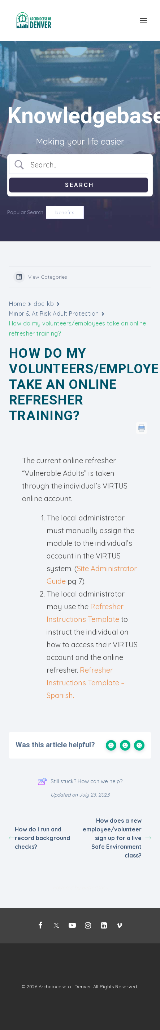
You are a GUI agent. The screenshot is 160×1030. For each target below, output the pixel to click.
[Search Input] (84, 164)
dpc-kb (44, 303)
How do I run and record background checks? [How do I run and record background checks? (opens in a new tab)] (39, 838)
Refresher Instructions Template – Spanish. (86, 682)
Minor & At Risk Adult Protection (54, 313)
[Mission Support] (34, 21)
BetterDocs (95, 887)
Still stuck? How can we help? (80, 781)
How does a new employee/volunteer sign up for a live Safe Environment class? (117, 838)
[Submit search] (78, 185)
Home (17, 303)
